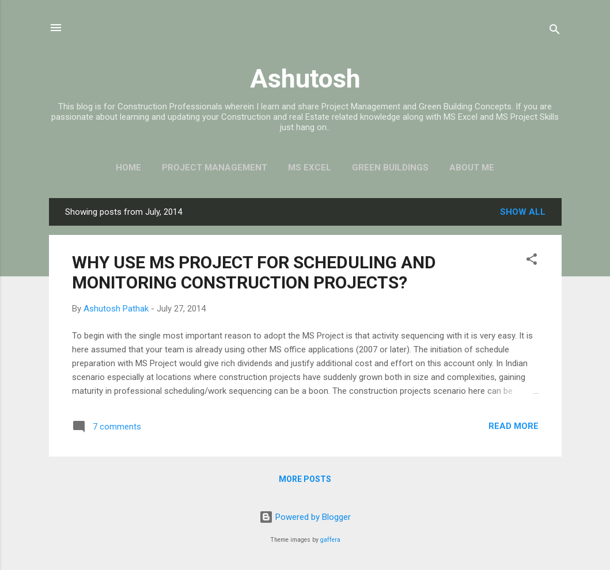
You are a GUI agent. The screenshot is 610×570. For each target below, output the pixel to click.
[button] (532, 261)
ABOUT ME (471, 167)
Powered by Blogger (305, 517)
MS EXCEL (309, 167)
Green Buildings (390, 167)
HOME (128, 167)
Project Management (214, 167)
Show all (522, 212)
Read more (513, 426)
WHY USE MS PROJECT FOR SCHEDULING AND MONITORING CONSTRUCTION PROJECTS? (254, 272)
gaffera (330, 540)
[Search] (555, 31)
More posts (305, 479)
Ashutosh (305, 78)
